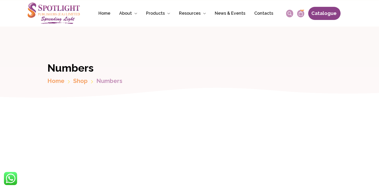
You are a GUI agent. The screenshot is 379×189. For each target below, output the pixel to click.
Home (55, 84)
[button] (324, 13)
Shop (80, 84)
